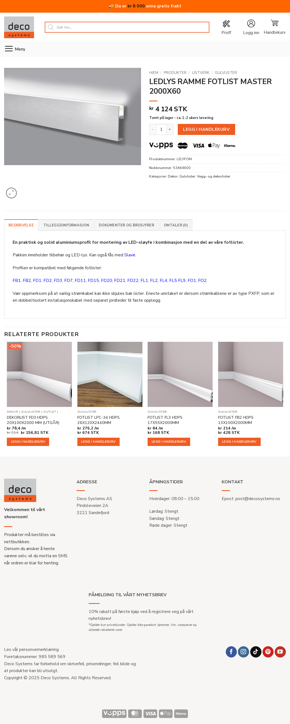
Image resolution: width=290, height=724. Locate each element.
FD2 (47, 281)
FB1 (17, 281)
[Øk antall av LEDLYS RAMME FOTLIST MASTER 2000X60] (170, 129)
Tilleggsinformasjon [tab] (66, 225)
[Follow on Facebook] (231, 652)
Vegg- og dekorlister (213, 176)
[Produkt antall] (161, 129)
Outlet (49, 412)
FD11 (80, 281)
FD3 (58, 281)
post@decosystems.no (257, 499)
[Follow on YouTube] (280, 652)
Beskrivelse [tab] (21, 225)
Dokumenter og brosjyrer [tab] (126, 225)
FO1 (192, 281)
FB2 (27, 281)
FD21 (119, 281)
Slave (129, 255)
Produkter (175, 72)
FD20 (106, 281)
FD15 (93, 281)
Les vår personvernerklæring (31, 650)
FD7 (68, 281)
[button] (251, 27)
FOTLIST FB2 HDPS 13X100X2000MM (236, 420)
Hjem (153, 72)
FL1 (144, 281)
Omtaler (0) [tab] (176, 225)
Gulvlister (226, 72)
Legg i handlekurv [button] (28, 441)
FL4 (163, 281)
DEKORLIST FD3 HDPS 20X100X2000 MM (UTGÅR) (33, 420)
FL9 (182, 281)
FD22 (133, 281)
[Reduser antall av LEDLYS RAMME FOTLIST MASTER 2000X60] (152, 129)
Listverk (200, 72)
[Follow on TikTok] (255, 652)
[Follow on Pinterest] (268, 652)
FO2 (202, 281)
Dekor (173, 176)
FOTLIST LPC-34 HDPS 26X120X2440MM (98, 420)
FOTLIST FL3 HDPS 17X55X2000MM (165, 420)
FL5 (173, 281)
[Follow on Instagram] (243, 652)
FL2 (154, 281)
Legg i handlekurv (206, 129)
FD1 (37, 281)
